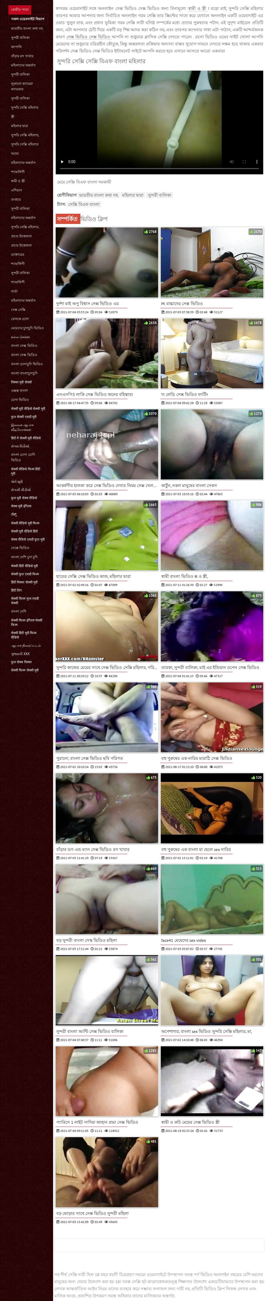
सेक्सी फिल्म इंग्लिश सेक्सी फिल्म (26, 622)
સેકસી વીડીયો (21, 490)
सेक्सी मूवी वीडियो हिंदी (24, 531)
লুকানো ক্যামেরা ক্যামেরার (22, 86)
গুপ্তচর (16, 199)
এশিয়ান (16, 190)
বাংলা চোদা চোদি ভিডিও (23, 457)
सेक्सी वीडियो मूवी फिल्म (25, 523)
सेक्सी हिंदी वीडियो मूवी (24, 566)
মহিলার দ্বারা (19, 126)
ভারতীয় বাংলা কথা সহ (27, 28)
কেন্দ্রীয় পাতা (20, 9)
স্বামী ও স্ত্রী (18, 181)
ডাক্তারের (17, 254)
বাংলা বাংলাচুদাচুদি (24, 373)
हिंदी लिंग (16, 590)
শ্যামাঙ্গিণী (18, 172)
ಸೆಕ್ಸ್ (14, 514)
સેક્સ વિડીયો (20, 446)
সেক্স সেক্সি (18, 309)
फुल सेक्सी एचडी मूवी (24, 417)
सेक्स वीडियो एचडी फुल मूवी (28, 539)
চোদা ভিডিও (20, 400)
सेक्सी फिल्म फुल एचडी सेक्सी (25, 600)
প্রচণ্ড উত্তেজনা (21, 236)
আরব (15, 153)
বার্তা (14, 291)
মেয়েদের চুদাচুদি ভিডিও (27, 328)
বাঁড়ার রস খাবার (22, 56)
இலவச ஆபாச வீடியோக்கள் (22, 427)
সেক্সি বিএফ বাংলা (84, 204)
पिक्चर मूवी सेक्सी (21, 382)
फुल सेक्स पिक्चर (21, 662)
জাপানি (16, 47)
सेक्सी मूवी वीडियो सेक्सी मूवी (28, 408)
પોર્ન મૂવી (17, 481)
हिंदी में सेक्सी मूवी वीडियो (26, 438)
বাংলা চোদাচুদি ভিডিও (27, 364)
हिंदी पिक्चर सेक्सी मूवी (24, 582)
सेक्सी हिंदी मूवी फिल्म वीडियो (24, 635)
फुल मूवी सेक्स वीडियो (24, 498)
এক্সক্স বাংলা (19, 390)
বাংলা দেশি (18, 611)
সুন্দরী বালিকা (20, 37)
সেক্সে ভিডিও (20, 548)
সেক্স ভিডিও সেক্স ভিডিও (89, 36)
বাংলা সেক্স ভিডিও (24, 345)
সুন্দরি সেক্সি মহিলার (24, 107)
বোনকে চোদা (20, 319)
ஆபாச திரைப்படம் (26, 645)
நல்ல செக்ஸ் (20, 337)
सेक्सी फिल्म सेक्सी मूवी (25, 670)
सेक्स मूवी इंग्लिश (21, 506)
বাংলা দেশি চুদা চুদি (24, 557)
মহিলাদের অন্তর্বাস (23, 65)
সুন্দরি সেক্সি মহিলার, (25, 135)
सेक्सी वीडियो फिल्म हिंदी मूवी (25, 471)
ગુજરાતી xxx (20, 654)
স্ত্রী (12, 116)
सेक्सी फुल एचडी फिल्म (25, 574)
